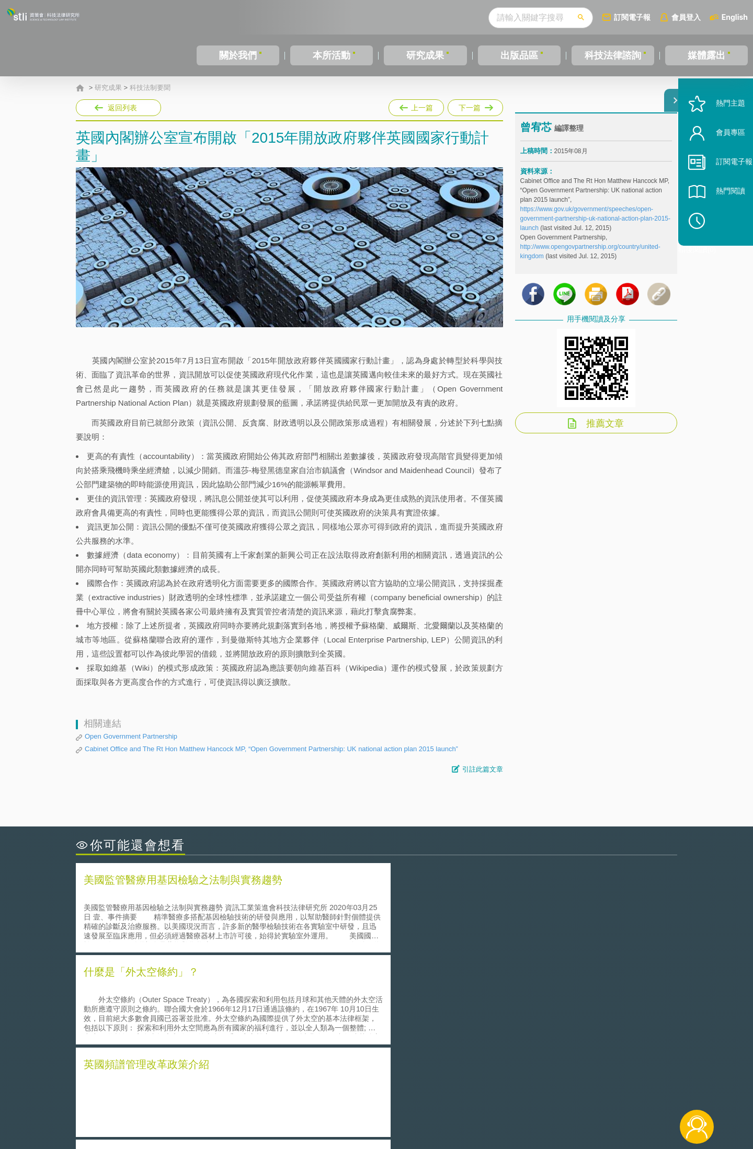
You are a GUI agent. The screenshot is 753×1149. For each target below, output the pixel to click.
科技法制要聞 (150, 87)
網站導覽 (444, 1106)
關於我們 (238, 55)
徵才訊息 (444, 1091)
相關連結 (586, 1091)
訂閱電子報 (632, 17)
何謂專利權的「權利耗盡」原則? (441, 1020)
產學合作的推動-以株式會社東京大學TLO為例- (465, 1034)
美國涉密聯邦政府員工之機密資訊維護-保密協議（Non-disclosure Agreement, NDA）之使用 (218, 1035)
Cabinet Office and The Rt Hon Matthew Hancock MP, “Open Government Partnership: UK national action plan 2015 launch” (271, 749)
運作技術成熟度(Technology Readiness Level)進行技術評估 (187, 1020)
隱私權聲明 (383, 1091)
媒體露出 (706, 55)
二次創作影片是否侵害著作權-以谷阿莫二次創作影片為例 (183, 990)
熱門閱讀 (717, 219)
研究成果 (425, 55)
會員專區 (717, 161)
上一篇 (416, 107)
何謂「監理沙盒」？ (419, 990)
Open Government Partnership (131, 736)
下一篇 (475, 105)
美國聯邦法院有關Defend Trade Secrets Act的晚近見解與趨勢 (191, 1005)
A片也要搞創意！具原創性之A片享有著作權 (460, 1005)
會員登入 (686, 17)
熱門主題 (717, 132)
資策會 (526, 1091)
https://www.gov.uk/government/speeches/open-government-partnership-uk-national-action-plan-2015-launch (595, 226)
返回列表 (122, 108)
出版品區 (519, 55)
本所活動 (331, 55)
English (735, 17)
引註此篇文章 (482, 769)
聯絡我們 (379, 1106)
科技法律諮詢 (613, 55)
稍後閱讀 (722, 249)
